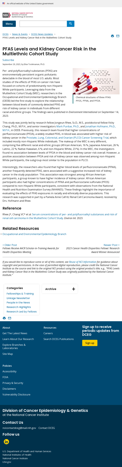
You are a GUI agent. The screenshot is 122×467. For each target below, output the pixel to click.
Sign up (89, 343)
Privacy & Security (13, 383)
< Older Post (10, 245)
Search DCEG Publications (59, 339)
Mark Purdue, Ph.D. (67, 126)
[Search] (70, 24)
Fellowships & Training (20, 293)
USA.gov (7, 461)
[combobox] (43, 24)
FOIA (5, 377)
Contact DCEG (47, 428)
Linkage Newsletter (18, 298)
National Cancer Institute (15, 458)
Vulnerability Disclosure (16, 394)
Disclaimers (9, 388)
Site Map (8, 354)
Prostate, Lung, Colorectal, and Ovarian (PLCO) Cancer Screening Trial (67, 137)
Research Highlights (19, 307)
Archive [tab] (61, 289)
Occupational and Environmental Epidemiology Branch (34, 234)
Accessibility (9, 371)
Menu (9, 23)
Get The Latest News (15, 333)
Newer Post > (111, 245)
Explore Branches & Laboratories (14, 346)
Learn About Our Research (18, 339)
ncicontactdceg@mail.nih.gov (19, 428)
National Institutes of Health (17, 454)
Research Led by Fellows (22, 311)
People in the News (18, 302)
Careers (48, 333)
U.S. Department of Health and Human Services (27, 451)
